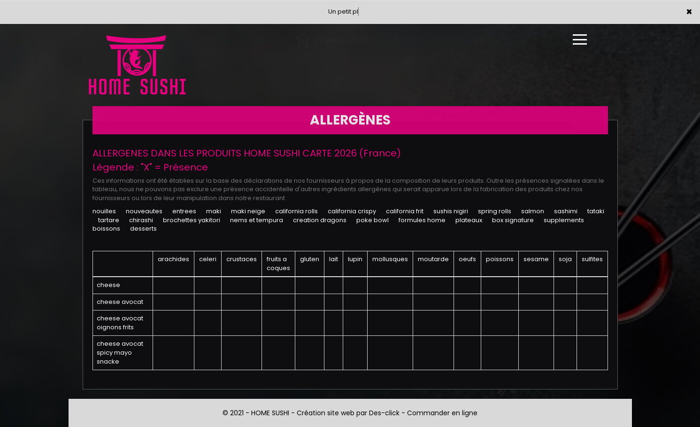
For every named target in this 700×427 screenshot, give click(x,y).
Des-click (384, 413)
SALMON (532, 211)
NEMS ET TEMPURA (256, 220)
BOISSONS (106, 228)
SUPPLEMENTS (564, 220)
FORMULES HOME (422, 220)
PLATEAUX (468, 220)
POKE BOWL (372, 220)
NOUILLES (104, 211)
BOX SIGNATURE (513, 220)
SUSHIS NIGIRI (450, 211)
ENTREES (184, 211)
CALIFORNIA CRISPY (352, 211)
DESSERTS (143, 228)
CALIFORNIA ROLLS (296, 211)
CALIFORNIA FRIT (404, 211)
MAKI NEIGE (248, 211)
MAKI (213, 211)
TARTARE (108, 220)
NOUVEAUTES (144, 211)
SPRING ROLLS (494, 211)
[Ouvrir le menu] (580, 39)
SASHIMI (565, 211)
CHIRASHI (141, 220)
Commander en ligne (442, 413)
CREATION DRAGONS (319, 220)
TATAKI (595, 211)
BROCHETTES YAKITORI (191, 220)
